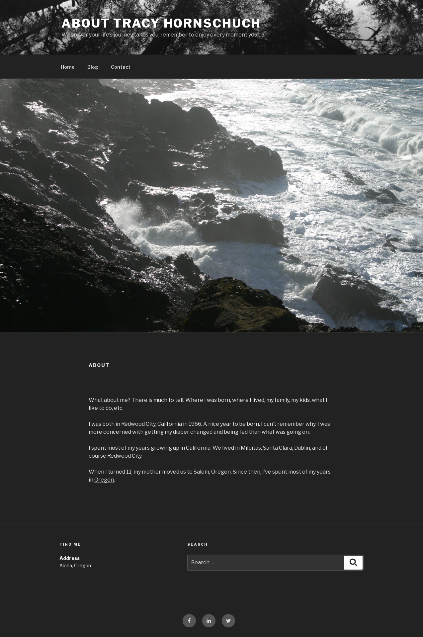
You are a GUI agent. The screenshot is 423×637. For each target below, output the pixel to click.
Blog (92, 67)
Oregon (104, 480)
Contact (120, 67)
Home (68, 67)
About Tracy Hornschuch (161, 23)
